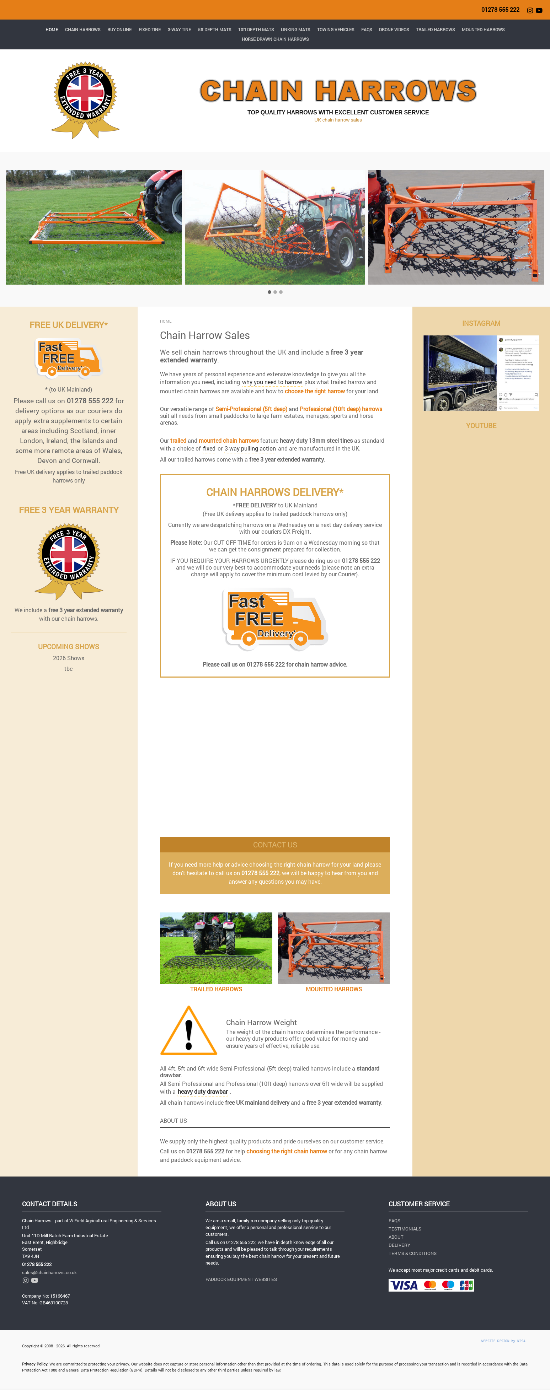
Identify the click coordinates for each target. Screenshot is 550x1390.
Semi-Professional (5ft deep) (251, 409)
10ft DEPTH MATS (256, 29)
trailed (178, 440)
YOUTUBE (481, 425)
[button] (44, 234)
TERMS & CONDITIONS (413, 1253)
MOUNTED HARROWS (483, 29)
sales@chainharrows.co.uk (49, 1272)
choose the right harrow (315, 391)
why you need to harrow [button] (272, 382)
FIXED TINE (150, 29)
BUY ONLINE (119, 29)
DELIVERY (399, 1245)
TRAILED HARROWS (435, 29)
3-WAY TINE (179, 29)
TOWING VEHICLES (335, 29)
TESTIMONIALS (405, 1229)
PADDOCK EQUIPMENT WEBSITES (241, 1279)
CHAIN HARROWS (82, 29)
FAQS (366, 29)
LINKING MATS (295, 29)
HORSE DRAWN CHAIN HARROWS (275, 39)
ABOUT (396, 1237)
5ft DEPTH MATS (214, 29)
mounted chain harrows (229, 440)
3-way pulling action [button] (250, 448)
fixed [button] (209, 448)
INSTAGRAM (481, 323)
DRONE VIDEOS (394, 29)
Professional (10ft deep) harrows (341, 409)
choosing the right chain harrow (286, 1151)
